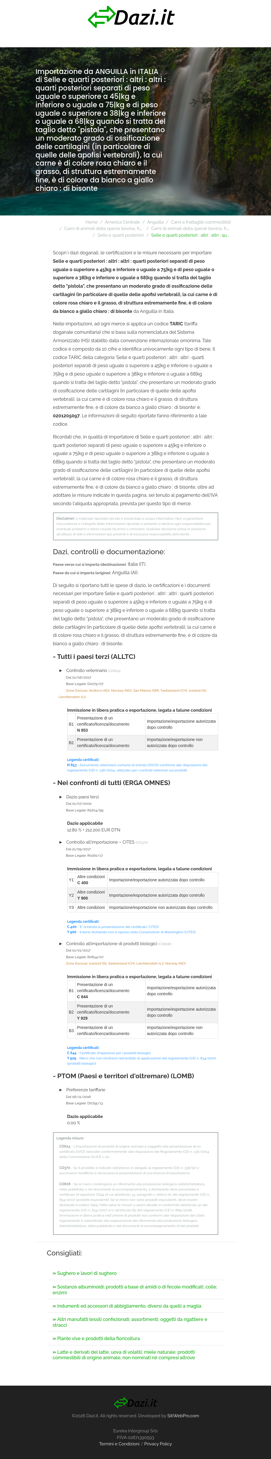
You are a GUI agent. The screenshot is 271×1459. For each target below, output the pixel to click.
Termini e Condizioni (119, 1444)
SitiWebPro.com (183, 1415)
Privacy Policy (158, 1444)
